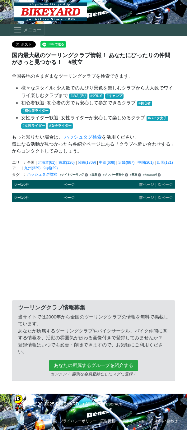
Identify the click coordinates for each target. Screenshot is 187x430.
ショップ (144, 421)
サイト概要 (46, 421)
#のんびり (78, 96)
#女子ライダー (60, 125)
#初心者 (144, 103)
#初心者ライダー (36, 110)
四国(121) (165, 162)
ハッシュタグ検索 (83, 137)
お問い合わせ (166, 421)
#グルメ (96, 96)
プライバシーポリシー (78, 421)
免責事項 (126, 421)
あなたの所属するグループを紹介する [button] (93, 365)
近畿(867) (126, 162)
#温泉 (95, 174)
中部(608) (107, 162)
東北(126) (66, 162)
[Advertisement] (93, 250)
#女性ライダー (34, 125)
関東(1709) (87, 162)
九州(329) (32, 168)
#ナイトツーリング (74, 174)
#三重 (135, 174)
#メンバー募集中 (115, 174)
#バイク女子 (157, 118)
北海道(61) (46, 162)
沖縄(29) (51, 168)
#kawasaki (152, 174)
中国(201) (146, 162)
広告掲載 (107, 421)
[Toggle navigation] (27, 30)
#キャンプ (114, 96)
